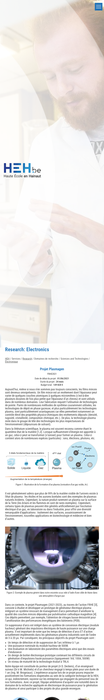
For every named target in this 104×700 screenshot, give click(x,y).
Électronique (11, 361)
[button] (98, 6)
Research (27, 358)
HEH (7, 358)
